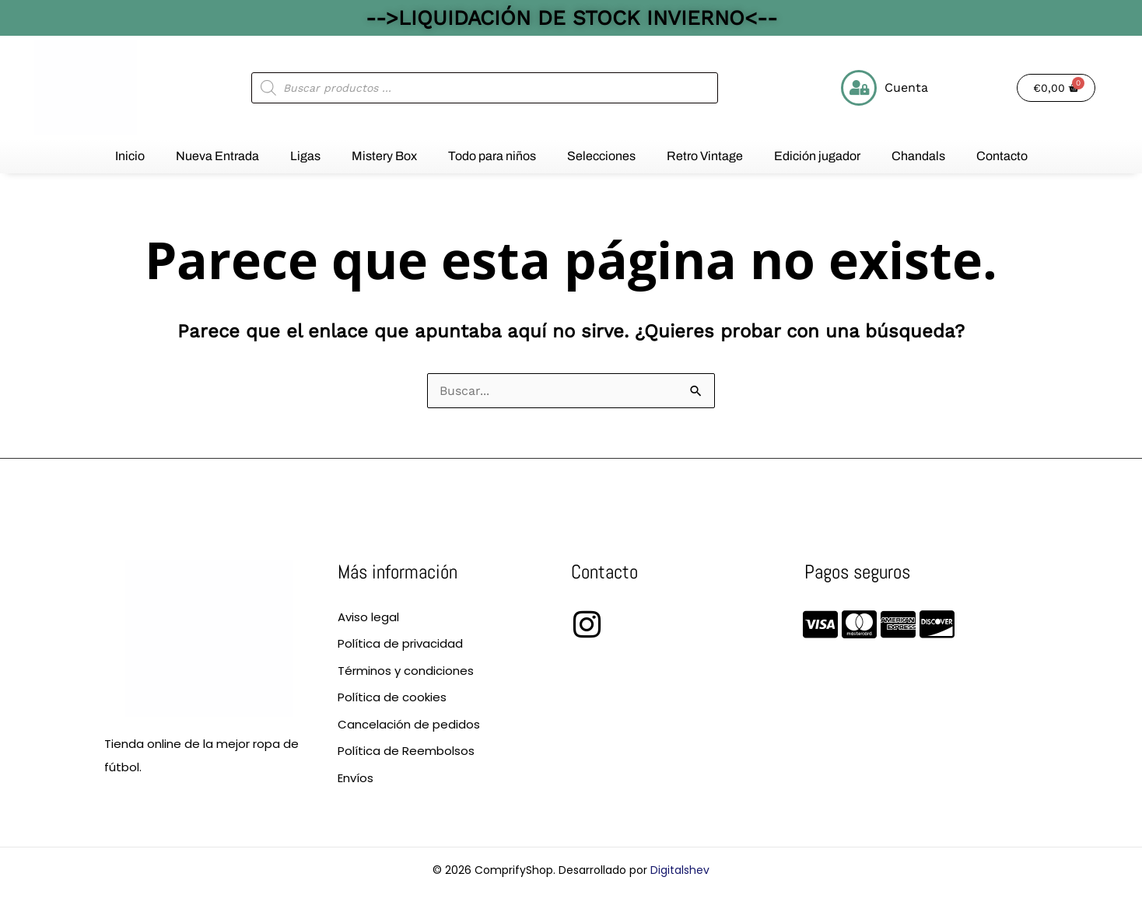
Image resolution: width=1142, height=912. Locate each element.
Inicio (130, 155)
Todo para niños (492, 155)
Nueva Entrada (217, 155)
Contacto (1002, 155)
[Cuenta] (859, 88)
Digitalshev (679, 870)
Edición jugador (817, 155)
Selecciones (601, 155)
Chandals (918, 155)
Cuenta (906, 87)
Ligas (305, 155)
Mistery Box (384, 155)
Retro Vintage (705, 155)
